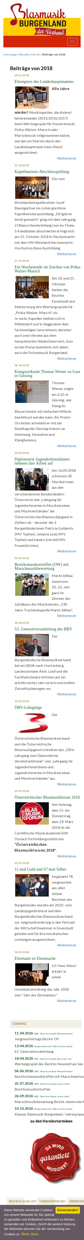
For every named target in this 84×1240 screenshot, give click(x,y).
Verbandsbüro (52, 1201)
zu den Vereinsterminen (51, 1121)
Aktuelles (25, 54)
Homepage (10, 54)
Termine (19, 1023)
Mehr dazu (30, 1234)
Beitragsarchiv (23, 1201)
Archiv (36, 54)
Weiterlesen (66, 158)
